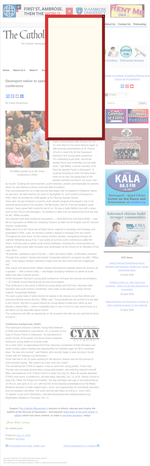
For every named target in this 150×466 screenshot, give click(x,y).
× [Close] (103, 16)
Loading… (75, 77)
